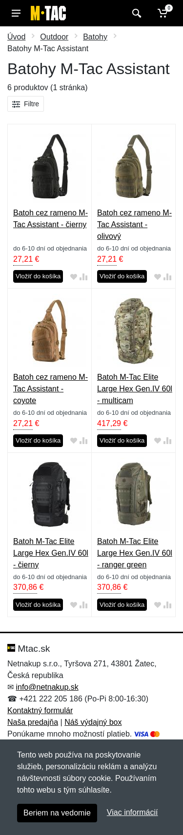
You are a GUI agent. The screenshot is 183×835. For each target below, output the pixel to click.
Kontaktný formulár (40, 710)
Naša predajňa (32, 722)
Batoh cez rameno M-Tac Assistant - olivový (134, 224)
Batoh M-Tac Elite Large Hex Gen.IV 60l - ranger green (134, 553)
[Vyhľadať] (135, 13)
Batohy (95, 37)
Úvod (16, 37)
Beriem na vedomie (57, 813)
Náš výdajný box (93, 722)
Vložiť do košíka (38, 276)
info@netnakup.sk (47, 687)
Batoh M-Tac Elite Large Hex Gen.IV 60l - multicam (134, 389)
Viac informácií (132, 812)
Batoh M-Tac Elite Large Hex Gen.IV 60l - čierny (50, 553)
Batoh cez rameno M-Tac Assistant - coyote (50, 389)
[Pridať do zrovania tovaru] (83, 277)
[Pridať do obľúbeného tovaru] (74, 277)
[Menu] (16, 13)
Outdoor (54, 37)
